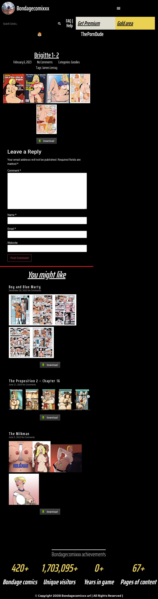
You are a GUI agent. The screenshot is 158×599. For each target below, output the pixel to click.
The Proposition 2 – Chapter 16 (34, 381)
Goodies (75, 62)
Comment (14, 170)
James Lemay (49, 67)
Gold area (125, 23)
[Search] (59, 23)
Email (11, 228)
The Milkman (19, 434)
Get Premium (89, 23)
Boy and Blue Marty (25, 287)
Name (11, 215)
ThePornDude (92, 34)
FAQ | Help (69, 23)
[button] (118, 8)
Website (12, 243)
